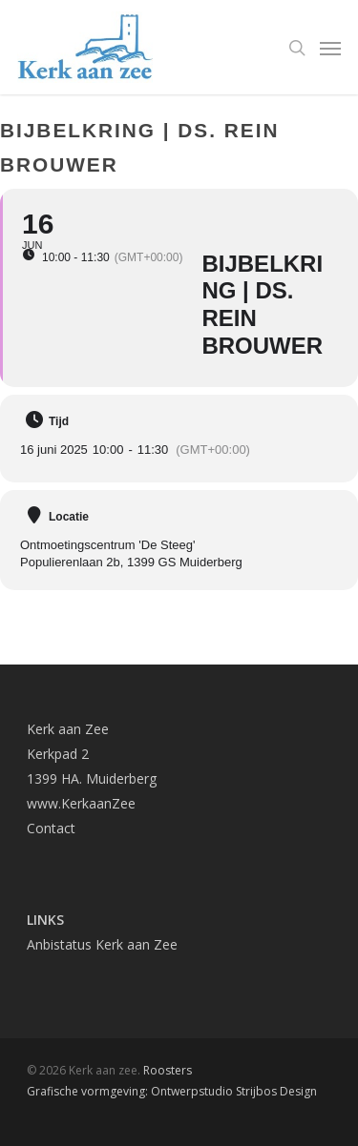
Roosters (167, 1070)
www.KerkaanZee (81, 803)
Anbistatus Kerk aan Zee (102, 944)
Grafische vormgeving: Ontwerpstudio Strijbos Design (172, 1091)
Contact (51, 828)
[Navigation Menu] (330, 47)
